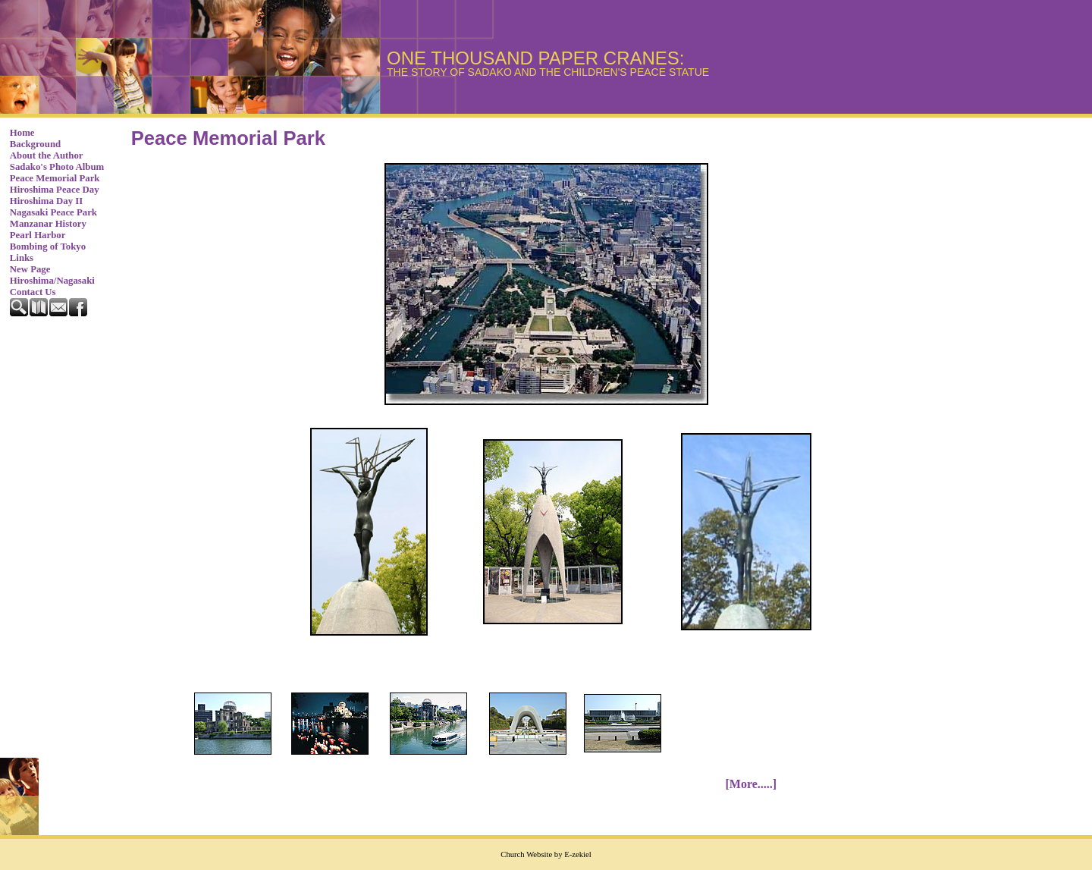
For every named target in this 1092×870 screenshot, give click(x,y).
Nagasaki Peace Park (53, 212)
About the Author (46, 155)
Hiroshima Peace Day (54, 189)
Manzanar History (48, 223)
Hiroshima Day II (46, 201)
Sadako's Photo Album (57, 167)
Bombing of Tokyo (48, 246)
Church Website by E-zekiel (545, 854)
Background (35, 144)
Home (22, 132)
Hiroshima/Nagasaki (52, 280)
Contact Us (33, 292)
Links (21, 258)
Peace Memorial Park (55, 178)
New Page (30, 269)
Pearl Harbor (38, 235)
